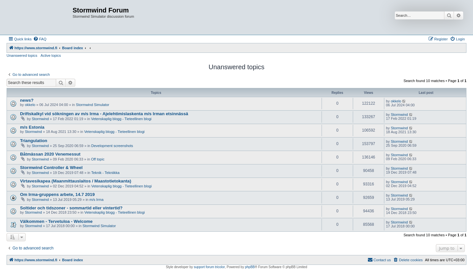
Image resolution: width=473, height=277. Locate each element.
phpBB (250, 267)
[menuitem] (39, 39)
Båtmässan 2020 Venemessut (50, 154)
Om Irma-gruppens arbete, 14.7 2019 (57, 194)
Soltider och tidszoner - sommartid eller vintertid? (71, 207)
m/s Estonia (32, 127)
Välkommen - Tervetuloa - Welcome (56, 221)
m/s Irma (96, 200)
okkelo (30, 105)
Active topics (51, 55)
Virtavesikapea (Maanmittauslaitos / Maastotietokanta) (75, 181)
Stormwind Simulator (92, 105)
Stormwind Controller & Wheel (51, 167)
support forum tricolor (209, 267)
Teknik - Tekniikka (105, 173)
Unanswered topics (22, 55)
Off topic (97, 159)
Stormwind (40, 119)
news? (27, 100)
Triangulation (33, 140)
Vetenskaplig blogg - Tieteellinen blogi (121, 119)
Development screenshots (112, 146)
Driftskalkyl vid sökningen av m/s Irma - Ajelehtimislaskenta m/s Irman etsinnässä (104, 113)
